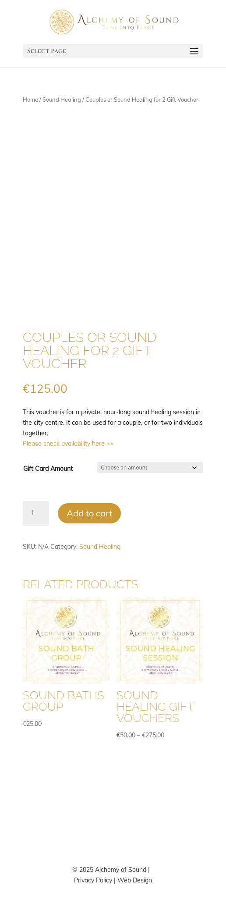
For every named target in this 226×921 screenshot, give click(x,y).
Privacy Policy (93, 880)
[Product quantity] (36, 513)
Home (30, 99)
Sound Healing (61, 99)
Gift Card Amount (48, 469)
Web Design (134, 880)
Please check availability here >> (68, 444)
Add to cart (89, 513)
